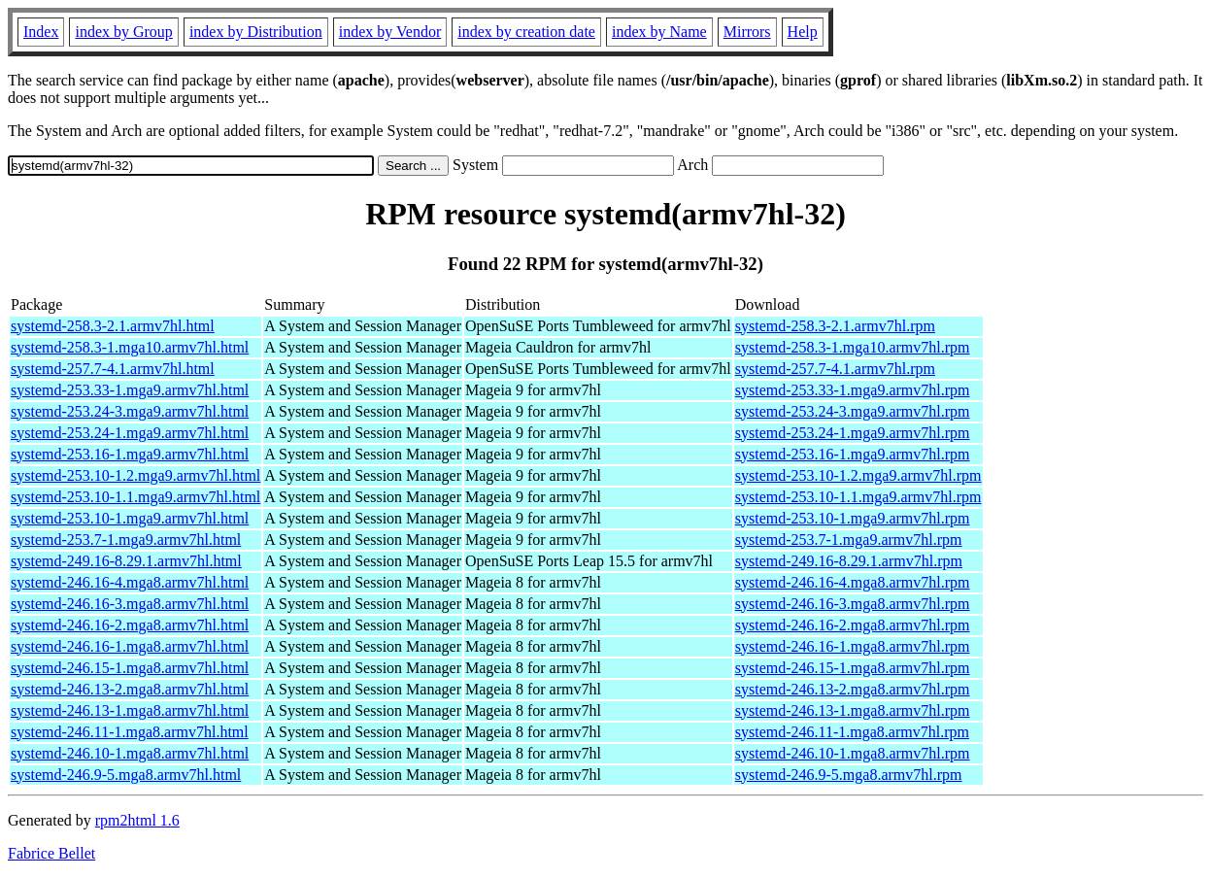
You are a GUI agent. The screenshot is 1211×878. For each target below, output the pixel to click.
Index (40, 31)
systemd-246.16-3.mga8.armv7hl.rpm (852, 603)
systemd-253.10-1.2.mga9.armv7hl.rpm (858, 475)
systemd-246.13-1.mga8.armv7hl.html (130, 710)
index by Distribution (255, 31)
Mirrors (747, 31)
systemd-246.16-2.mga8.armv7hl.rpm (852, 625)
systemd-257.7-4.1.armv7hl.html (113, 368)
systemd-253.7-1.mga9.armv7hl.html (126, 539)
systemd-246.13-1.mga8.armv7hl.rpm (852, 710)
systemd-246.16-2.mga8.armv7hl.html (130, 625)
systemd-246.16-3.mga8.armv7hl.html (130, 603)
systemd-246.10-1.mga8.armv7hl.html (130, 753)
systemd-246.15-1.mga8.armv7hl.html (130, 667)
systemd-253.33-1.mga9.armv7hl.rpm (852, 390)
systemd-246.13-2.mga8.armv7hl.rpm (852, 689)
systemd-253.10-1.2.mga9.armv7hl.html (135, 475)
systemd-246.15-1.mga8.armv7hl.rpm (852, 667)
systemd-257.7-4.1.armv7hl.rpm (835, 368)
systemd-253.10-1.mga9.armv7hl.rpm (852, 518)
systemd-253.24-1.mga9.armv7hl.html (130, 432)
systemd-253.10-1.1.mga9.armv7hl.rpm (858, 497)
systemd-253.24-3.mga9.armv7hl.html (130, 411)
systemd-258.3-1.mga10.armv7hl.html (130, 347)
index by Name (659, 31)
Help (803, 31)
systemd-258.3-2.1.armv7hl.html (113, 326)
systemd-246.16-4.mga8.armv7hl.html (130, 582)
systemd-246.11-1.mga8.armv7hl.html (130, 732)
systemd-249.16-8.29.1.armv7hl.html (126, 561)
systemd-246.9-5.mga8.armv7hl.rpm (848, 774)
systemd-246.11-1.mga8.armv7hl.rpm (852, 732)
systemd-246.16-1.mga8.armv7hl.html (130, 646)
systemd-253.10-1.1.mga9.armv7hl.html (135, 497)
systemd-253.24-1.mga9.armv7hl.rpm (852, 432)
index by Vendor (390, 31)
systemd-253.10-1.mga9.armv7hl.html (130, 518)
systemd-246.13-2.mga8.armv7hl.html (130, 689)
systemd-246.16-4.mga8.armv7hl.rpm (852, 582)
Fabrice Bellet (51, 853)
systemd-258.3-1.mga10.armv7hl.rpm (852, 347)
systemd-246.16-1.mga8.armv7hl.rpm (852, 646)
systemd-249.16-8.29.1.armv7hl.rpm (848, 561)
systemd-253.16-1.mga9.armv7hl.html (130, 454)
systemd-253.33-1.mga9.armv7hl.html (130, 390)
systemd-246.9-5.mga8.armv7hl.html (126, 774)
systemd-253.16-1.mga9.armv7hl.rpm (852, 454)
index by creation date (526, 31)
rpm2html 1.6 (137, 820)
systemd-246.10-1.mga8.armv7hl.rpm (852, 753)
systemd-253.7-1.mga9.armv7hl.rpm (848, 539)
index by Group (123, 31)
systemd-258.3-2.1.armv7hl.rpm (835, 326)
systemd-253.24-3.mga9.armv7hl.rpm (852, 411)
